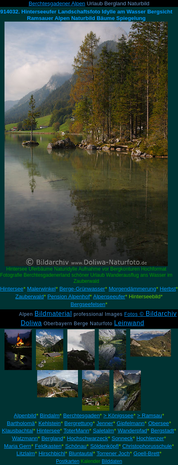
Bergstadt (162, 431)
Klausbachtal (17, 431)
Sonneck (122, 438)
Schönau (76, 446)
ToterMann (76, 431)
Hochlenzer (150, 438)
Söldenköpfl (104, 446)
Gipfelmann (131, 423)
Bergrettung (79, 423)
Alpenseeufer (109, 296)
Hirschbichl (51, 453)
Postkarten (67, 461)
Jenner (104, 423)
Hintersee (11, 289)
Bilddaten (112, 461)
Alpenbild (25, 415)
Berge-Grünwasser (82, 289)
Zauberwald (30, 296)
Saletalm (103, 431)
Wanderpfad (132, 431)
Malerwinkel (41, 289)
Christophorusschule (147, 446)
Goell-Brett (147, 453)
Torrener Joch (113, 453)
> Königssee (118, 415)
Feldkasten (48, 446)
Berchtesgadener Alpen (57, 3)
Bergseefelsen (88, 304)
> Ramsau (149, 415)
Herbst (168, 289)
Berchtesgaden (81, 415)
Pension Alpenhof (68, 296)
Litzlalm (25, 453)
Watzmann (25, 438)
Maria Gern (17, 446)
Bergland (52, 438)
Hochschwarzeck (87, 438)
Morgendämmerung (132, 289)
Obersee (158, 423)
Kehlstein (49, 423)
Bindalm (50, 415)
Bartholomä (21, 423)
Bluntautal (81, 453)
